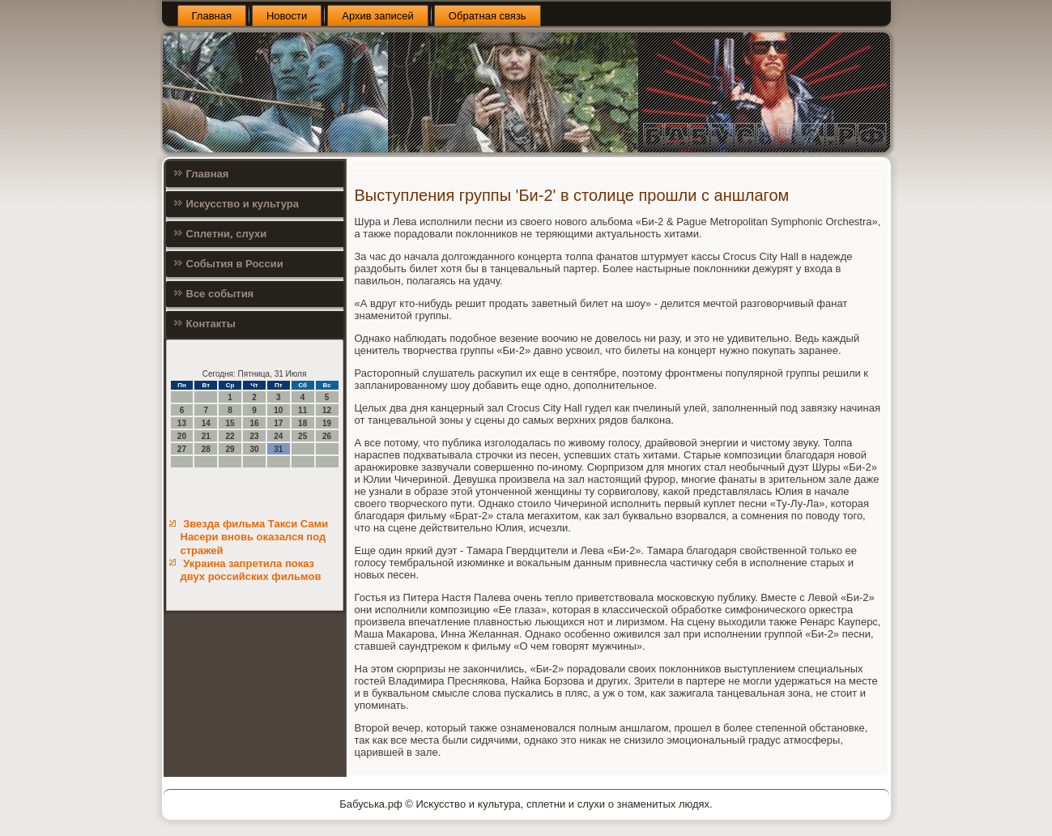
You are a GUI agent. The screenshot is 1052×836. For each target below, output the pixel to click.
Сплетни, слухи (226, 234)
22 (230, 436)
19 (326, 423)
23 (253, 436)
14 (206, 423)
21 (206, 436)
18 (302, 423)
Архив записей (378, 16)
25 (302, 436)
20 (181, 436)
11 (302, 410)
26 (326, 436)
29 (230, 449)
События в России (234, 264)
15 (230, 423)
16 (253, 423)
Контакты (211, 324)
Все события (220, 294)
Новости (286, 16)
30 (253, 449)
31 (278, 449)
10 (278, 410)
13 (181, 423)
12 (326, 410)
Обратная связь (487, 16)
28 (206, 449)
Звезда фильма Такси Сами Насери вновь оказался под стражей (255, 537)
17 (278, 423)
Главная (212, 16)
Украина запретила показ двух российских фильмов (251, 569)
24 (278, 436)
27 (181, 449)
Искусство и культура (242, 204)
